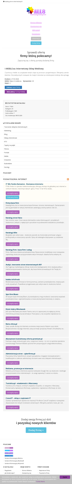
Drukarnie (7, 160)
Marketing (7, 131)
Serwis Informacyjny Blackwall (14, 461)
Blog (5, 134)
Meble (6, 156)
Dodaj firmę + (36, 430)
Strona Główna (36, 23)
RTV (5, 142)
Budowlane (8, 164)
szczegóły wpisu (12, 193)
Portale (6, 153)
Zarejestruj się (36, 26)
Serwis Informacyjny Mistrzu (14, 458)
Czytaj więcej (40, 481)
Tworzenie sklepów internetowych (15, 127)
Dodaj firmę (36, 43)
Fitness (6, 149)
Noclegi (6, 167)
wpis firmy (13, 87)
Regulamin (36, 34)
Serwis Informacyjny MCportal (14, 463)
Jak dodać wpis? (10, 473)
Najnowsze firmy (44, 470)
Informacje (36, 39)
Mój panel (36, 30)
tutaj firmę (16, 92)
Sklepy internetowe (10, 138)
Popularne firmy (44, 473)
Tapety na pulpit (9, 145)
